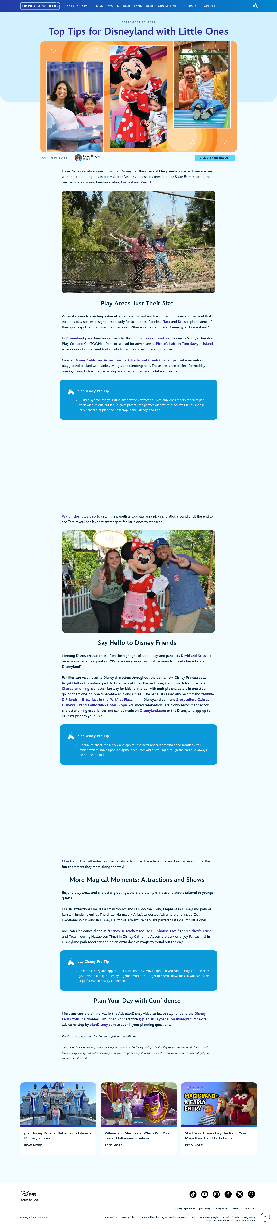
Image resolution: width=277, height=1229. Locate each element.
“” (143, 931)
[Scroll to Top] (265, 1217)
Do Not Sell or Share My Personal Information (163, 1217)
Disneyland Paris (78, 6)
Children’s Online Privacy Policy (239, 1217)
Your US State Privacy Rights (204, 1217)
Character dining (75, 689)
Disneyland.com (153, 711)
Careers (236, 1208)
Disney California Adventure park (102, 360)
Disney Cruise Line (161, 6)
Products (189, 6)
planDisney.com (103, 1024)
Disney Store (221, 1208)
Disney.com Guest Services (218, 1220)
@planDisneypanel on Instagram (166, 1019)
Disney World (107, 6)
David (185, 656)
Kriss (202, 656)
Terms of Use (111, 1217)
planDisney (204, 1208)
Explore (209, 6)
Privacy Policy (129, 1217)
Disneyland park (79, 338)
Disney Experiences (185, 1208)
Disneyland (132, 6)
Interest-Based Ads (245, 1220)
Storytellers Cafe (190, 700)
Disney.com (249, 1208)
